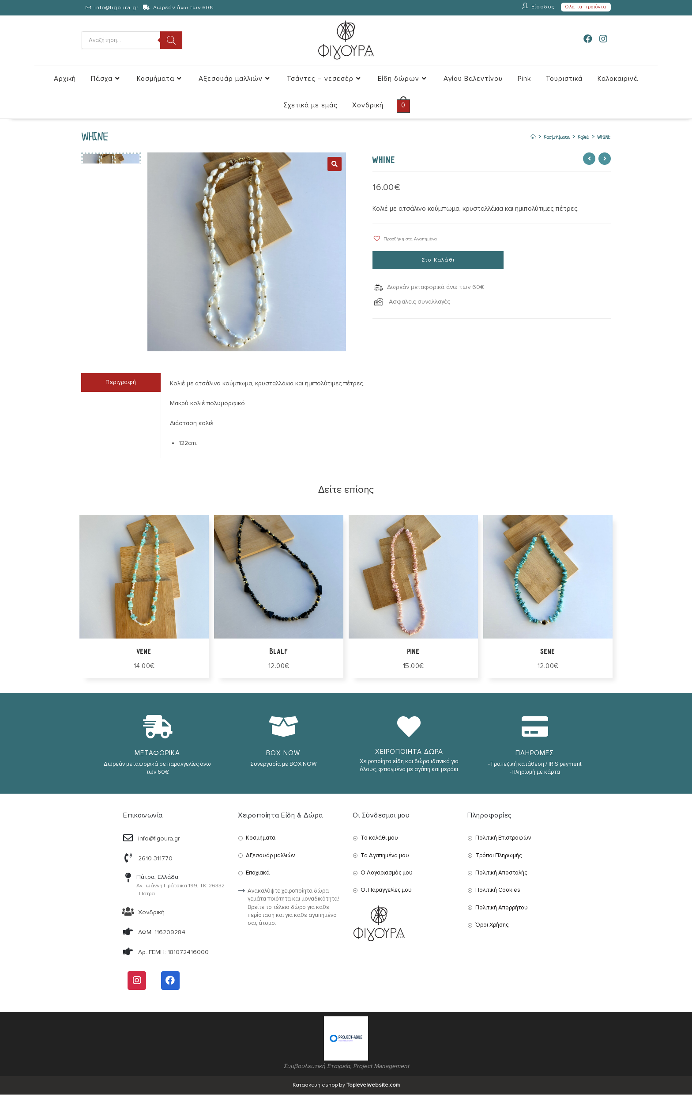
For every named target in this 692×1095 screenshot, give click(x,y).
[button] (404, 238)
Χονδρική (151, 912)
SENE (548, 651)
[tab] (121, 382)
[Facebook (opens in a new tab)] (588, 39)
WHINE (604, 137)
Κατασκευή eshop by (346, 1085)
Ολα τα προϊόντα (585, 7)
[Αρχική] (530, 137)
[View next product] (604, 159)
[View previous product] (589, 159)
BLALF (278, 651)
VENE (144, 651)
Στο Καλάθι (438, 261)
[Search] (171, 40)
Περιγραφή (120, 382)
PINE (413, 651)
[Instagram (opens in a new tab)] (603, 39)
